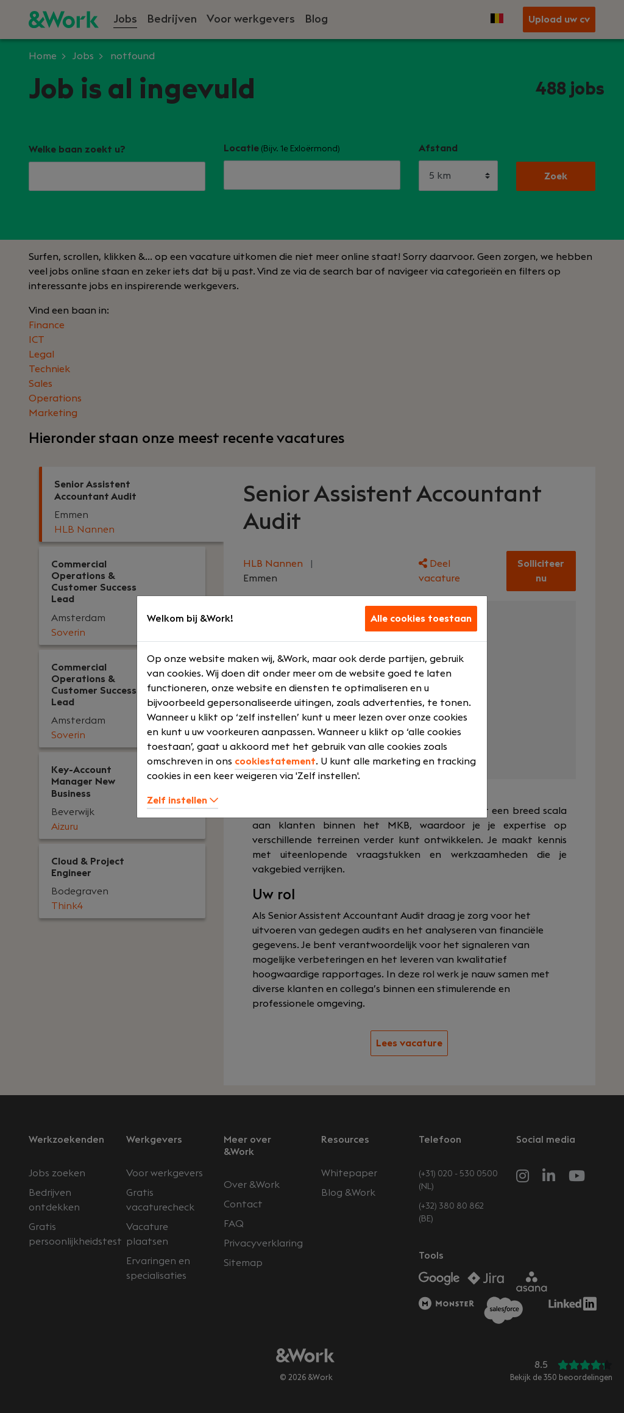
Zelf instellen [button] (182, 800)
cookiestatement (275, 761)
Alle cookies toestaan (421, 619)
